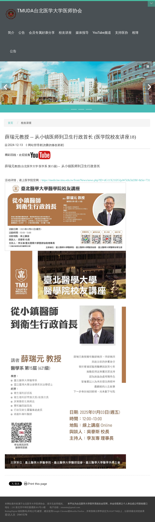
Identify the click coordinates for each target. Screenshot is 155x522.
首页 (10, 122)
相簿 (135, 33)
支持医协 (121, 33)
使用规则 (58, 503)
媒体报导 (82, 33)
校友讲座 (65, 33)
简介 (11, 33)
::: (80, 9)
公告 (21, 33)
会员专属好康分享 (42, 33)
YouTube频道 (102, 33)
